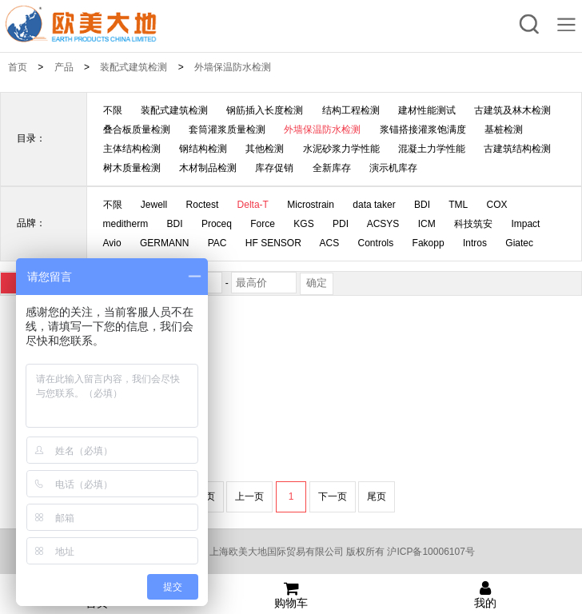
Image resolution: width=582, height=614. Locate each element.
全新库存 (332, 167)
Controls (376, 243)
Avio (112, 243)
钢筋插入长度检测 (264, 110)
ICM (427, 223)
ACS (330, 243)
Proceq (216, 223)
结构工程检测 (351, 110)
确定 (316, 283)
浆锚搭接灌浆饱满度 (423, 129)
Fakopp (428, 243)
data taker (374, 204)
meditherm (126, 223)
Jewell (154, 204)
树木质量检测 (132, 167)
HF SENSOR (273, 243)
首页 (17, 67)
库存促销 (274, 167)
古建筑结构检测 (517, 148)
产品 (64, 67)
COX (497, 204)
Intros (475, 243)
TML (458, 204)
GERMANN (164, 243)
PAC (217, 243)
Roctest (202, 204)
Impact (525, 223)
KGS (303, 223)
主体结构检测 (132, 148)
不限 (112, 110)
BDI (422, 204)
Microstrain (310, 204)
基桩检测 (503, 129)
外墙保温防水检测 (232, 67)
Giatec (519, 243)
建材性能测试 (427, 110)
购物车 (291, 594)
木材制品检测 (208, 167)
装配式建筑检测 (133, 67)
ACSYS (383, 223)
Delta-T (253, 204)
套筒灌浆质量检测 (227, 129)
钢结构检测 (203, 148)
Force (262, 223)
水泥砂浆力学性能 (341, 148)
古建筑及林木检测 (512, 110)
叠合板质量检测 (136, 129)
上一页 (249, 496)
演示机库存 (393, 167)
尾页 (376, 496)
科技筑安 (473, 223)
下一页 (332, 496)
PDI (341, 223)
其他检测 (264, 148)
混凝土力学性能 (431, 148)
